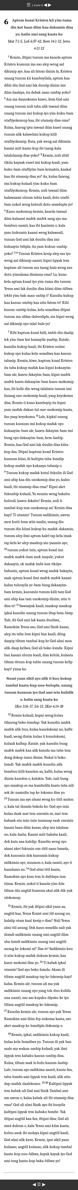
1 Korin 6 (37, 5)
